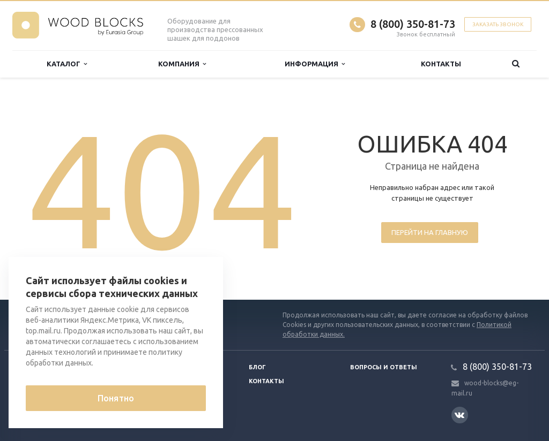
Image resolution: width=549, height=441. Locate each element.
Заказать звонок (497, 24)
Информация (315, 64)
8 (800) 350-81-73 (412, 24)
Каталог (67, 64)
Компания (182, 64)
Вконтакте (459, 414)
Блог (257, 367)
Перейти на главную (429, 232)
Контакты (441, 63)
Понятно (116, 398)
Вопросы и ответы (383, 367)
